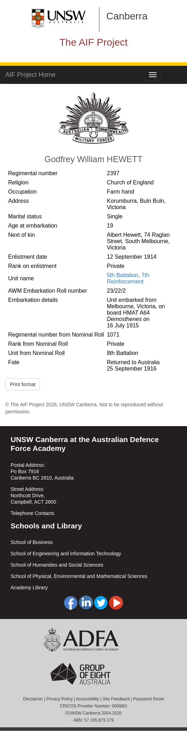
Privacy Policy (59, 699)
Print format (22, 384)
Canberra (127, 16)
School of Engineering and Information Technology (66, 553)
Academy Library (29, 587)
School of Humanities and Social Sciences (57, 565)
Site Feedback (116, 699)
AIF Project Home (30, 74)
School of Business (32, 542)
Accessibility (87, 699)
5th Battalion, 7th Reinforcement (128, 278)
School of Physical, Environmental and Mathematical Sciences (79, 576)
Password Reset (148, 699)
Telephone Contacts (32, 513)
